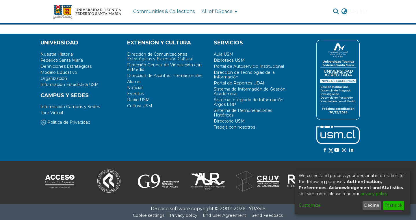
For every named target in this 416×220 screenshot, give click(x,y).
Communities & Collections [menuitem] (164, 11)
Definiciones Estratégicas (66, 66)
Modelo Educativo (58, 72)
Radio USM (138, 99)
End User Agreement (224, 215)
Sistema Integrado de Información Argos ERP (248, 102)
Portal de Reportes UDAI (239, 83)
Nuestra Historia (56, 54)
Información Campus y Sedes (70, 106)
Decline (371, 205)
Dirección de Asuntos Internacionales (164, 75)
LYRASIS (255, 208)
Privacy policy (183, 215)
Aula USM (223, 54)
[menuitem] (218, 11)
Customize (310, 205)
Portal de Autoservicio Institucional (249, 66)
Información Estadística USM (69, 84)
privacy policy (374, 193)
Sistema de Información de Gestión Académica (249, 91)
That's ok (393, 205)
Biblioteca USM (229, 60)
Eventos (135, 93)
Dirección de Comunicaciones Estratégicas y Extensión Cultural (160, 56)
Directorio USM (229, 121)
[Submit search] (336, 11)
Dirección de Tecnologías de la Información (244, 75)
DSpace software (170, 208)
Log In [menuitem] (357, 11)
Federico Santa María (61, 60)
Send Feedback (267, 215)
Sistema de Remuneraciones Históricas (243, 113)
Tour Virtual (51, 112)
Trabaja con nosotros (234, 127)
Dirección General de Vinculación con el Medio (164, 67)
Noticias (135, 87)
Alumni (134, 81)
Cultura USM (139, 105)
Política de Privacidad (65, 122)
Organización (53, 78)
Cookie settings (148, 215)
